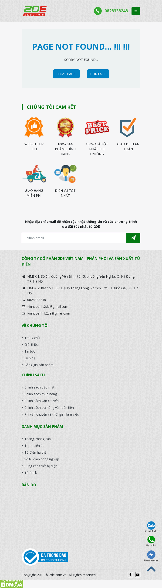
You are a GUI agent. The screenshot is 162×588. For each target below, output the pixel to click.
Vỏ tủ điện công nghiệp (41, 459)
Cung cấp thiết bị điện (40, 466)
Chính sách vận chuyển (41, 401)
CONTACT (98, 74)
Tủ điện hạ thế (35, 452)
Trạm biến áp (34, 445)
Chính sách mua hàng (40, 394)
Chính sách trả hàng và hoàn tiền (49, 407)
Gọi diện (151, 541)
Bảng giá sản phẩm (39, 365)
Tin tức (29, 351)
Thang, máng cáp (37, 439)
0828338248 (116, 11)
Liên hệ (29, 358)
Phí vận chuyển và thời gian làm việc (51, 414)
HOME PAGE (66, 74)
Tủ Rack (30, 472)
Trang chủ (32, 338)
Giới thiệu (31, 344)
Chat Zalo (151, 527)
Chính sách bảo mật (39, 387)
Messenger (151, 556)
